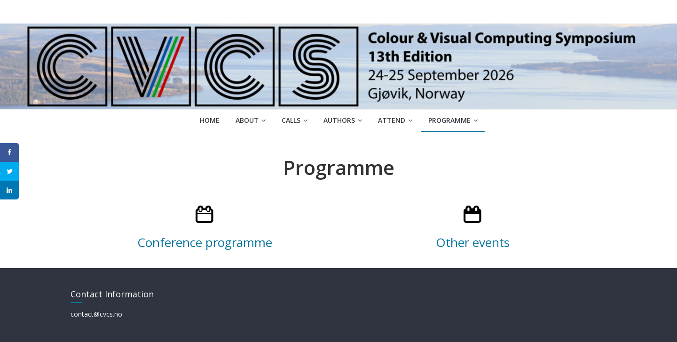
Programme (449, 120)
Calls (291, 120)
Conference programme (204, 242)
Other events (473, 242)
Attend (391, 120)
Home (210, 120)
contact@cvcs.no (96, 314)
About (247, 120)
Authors (339, 120)
